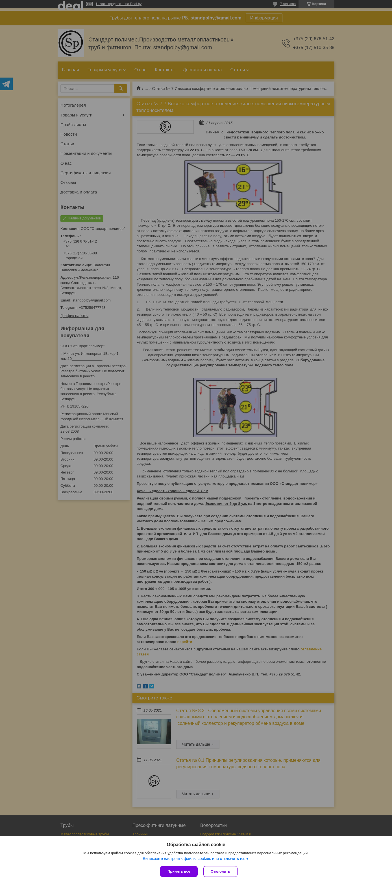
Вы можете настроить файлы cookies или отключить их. (194, 858)
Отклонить (220, 871)
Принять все (178, 871)
